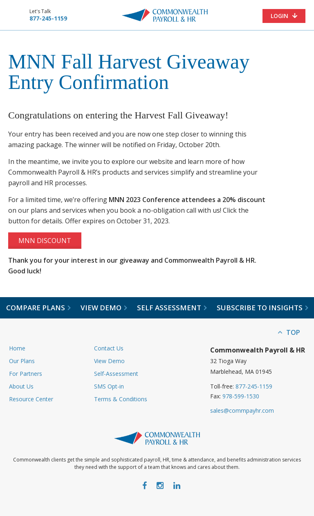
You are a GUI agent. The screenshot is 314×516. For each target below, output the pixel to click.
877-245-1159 (48, 18)
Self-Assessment (116, 373)
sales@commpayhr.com (242, 410)
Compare (38, 307)
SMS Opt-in (109, 386)
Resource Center (31, 399)
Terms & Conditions (120, 399)
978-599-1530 (240, 396)
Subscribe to (262, 307)
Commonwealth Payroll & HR (165, 15)
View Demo (109, 361)
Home (17, 348)
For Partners (25, 373)
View (104, 307)
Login (279, 16)
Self (172, 307)
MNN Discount (44, 240)
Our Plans (22, 361)
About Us (21, 386)
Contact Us (108, 348)
